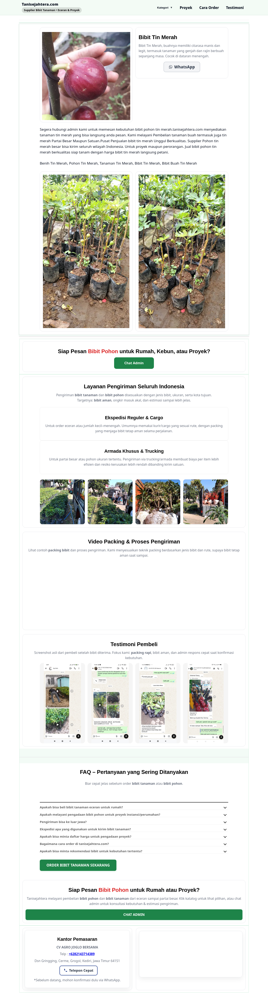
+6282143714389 (82, 954)
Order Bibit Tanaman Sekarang (78, 865)
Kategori (165, 7)
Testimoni (235, 7)
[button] (182, 67)
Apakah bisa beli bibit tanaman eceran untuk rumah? (81, 807)
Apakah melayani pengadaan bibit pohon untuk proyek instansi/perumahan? (100, 814)
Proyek (186, 7)
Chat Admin (134, 363)
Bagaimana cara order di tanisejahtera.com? (74, 844)
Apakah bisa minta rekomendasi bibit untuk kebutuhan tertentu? (91, 851)
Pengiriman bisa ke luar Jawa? (63, 822)
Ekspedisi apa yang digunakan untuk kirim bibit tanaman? (85, 829)
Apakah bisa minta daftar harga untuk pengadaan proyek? (85, 836)
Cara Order (209, 7)
